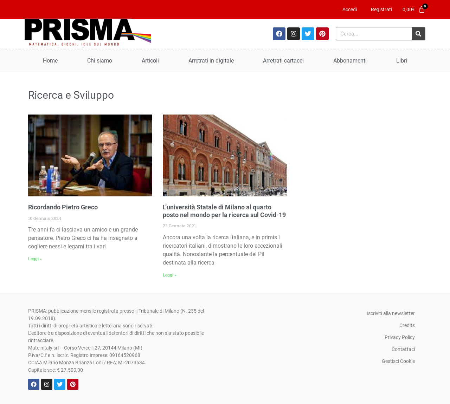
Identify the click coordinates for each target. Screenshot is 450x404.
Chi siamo (99, 60)
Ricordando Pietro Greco (63, 207)
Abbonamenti (350, 60)
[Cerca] (418, 33)
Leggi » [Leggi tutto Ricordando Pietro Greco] (35, 258)
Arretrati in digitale (211, 60)
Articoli (150, 60)
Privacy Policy (400, 337)
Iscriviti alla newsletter (391, 313)
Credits (407, 325)
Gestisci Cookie (398, 361)
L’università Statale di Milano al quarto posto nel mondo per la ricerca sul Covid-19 (224, 211)
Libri (401, 60)
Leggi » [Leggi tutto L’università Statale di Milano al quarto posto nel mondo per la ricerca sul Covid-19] (169, 275)
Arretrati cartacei (283, 60)
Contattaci (403, 349)
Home (50, 60)
